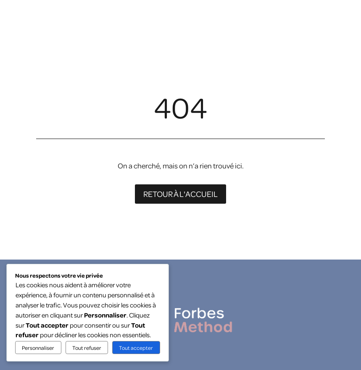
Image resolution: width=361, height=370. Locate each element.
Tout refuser (86, 347)
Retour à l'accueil (180, 194)
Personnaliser (38, 347)
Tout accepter (136, 347)
